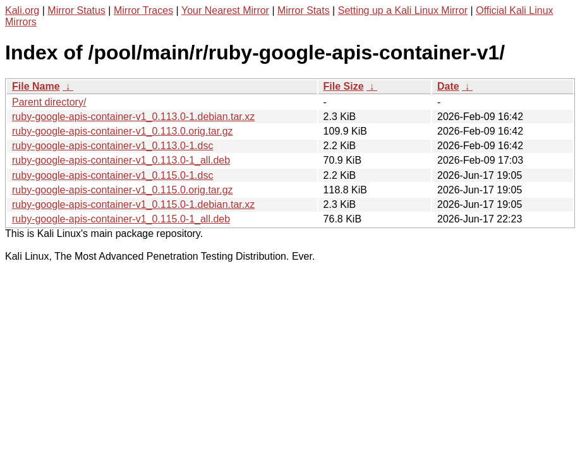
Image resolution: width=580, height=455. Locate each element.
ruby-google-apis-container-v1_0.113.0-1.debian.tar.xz (133, 116)
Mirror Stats (303, 10)
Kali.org (22, 10)
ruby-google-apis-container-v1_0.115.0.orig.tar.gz (122, 190)
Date (448, 86)
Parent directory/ (49, 102)
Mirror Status (76, 10)
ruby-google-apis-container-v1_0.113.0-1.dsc (112, 145)
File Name (36, 86)
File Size (343, 86)
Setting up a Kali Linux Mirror (403, 10)
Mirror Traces (143, 10)
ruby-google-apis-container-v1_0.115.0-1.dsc (112, 175)
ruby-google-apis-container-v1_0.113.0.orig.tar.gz (122, 131)
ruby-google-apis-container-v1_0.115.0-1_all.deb (121, 219)
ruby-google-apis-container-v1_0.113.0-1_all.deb (121, 160)
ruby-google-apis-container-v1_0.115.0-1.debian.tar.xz (133, 204)
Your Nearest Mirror (225, 10)
